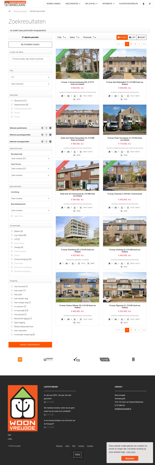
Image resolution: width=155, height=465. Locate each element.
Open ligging (19, 322)
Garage (18, 247)
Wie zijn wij (91, 4)
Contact (81, 446)
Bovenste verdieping (23, 267)
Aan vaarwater (20, 330)
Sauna (17, 255)
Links (10, 439)
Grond (16, 113)
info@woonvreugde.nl (123, 409)
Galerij (122, 37)
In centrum (20, 306)
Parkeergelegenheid (22, 109)
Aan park (18, 294)
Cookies (90, 446)
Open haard (19, 243)
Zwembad (18, 263)
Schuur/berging (22, 259)
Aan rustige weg (22, 302)
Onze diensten (72, 4)
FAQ (9, 435)
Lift (17, 239)
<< (118, 44)
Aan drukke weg (21, 298)
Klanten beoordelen (128, 4)
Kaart (141, 37)
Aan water (20, 290)
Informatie (109, 4)
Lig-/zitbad (20, 235)
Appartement (21, 105)
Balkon (18, 231)
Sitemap (59, 446)
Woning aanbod (54, 4)
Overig (17, 117)
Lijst (132, 37)
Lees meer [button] (131, 452)
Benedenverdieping (22, 271)
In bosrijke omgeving (24, 334)
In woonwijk (21, 310)
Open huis (18, 216)
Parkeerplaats (20, 251)
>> (144, 44)
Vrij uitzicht (20, 314)
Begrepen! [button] (129, 458)
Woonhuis (20, 101)
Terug (77, 455)
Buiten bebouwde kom (23, 326)
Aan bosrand (21, 286)
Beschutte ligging (23, 318)
